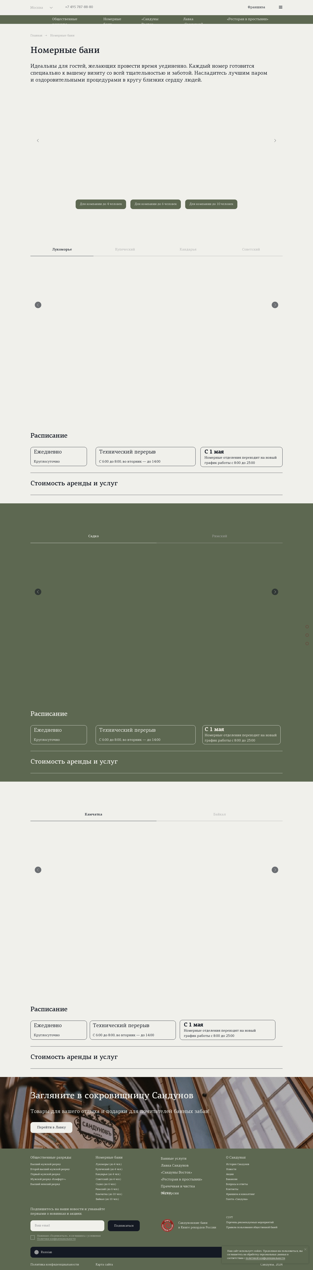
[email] (67, 1225)
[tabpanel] (156, 342)
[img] (156, 7)
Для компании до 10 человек (211, 204)
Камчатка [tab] (93, 814)
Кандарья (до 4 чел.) (108, 1174)
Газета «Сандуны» (237, 1199)
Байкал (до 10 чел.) (107, 1199)
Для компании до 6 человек (156, 204)
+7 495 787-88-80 (79, 7)
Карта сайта (104, 1264)
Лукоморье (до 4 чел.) (109, 1164)
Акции (230, 1174)
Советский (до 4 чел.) (108, 1179)
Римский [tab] (219, 536)
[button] (280, 7)
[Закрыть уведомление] (305, 1249)
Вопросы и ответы (237, 1184)
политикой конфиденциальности (265, 1258)
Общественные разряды (50, 1157)
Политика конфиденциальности (54, 1264)
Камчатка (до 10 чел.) (109, 1194)
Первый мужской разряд (45, 1174)
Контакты (232, 1189)
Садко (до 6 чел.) (106, 1184)
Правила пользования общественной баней (251, 1227)
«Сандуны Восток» (176, 1172)
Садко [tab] (93, 536)
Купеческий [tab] (125, 249)
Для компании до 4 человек (101, 204)
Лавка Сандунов (175, 1165)
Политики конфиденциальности (56, 1239)
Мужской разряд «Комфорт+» (48, 1179)
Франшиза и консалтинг (240, 1194)
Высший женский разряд (45, 1184)
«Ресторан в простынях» (247, 19)
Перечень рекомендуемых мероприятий (250, 1222)
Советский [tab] (251, 249)
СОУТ (229, 1217)
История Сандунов (237, 1164)
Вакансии (231, 1179)
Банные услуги (173, 1158)
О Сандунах (236, 1157)
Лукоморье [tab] (62, 249)
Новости (231, 1169)
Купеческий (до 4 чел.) (109, 1169)
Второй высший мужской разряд (50, 1169)
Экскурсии (170, 1193)
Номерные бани (109, 1157)
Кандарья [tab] (188, 249)
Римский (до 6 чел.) (107, 1189)
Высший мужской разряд (45, 1164)
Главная (36, 35)
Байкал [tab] (219, 814)
